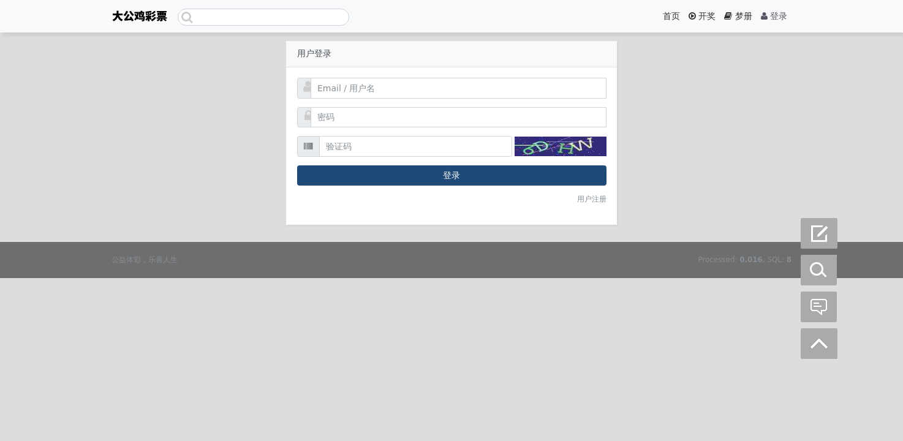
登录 (774, 16)
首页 (671, 16)
